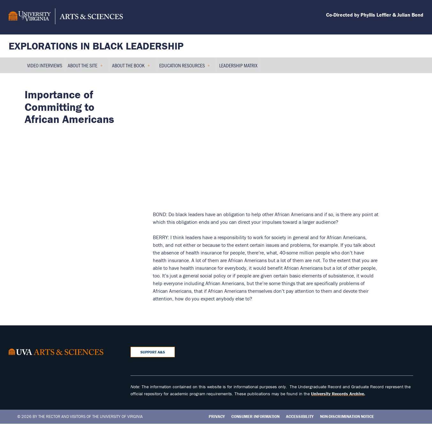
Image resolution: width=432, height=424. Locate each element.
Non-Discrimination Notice (347, 416)
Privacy (217, 416)
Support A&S (152, 352)
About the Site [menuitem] (85, 67)
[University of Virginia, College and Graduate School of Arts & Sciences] (66, 17)
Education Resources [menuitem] (185, 67)
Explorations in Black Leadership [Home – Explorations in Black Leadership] (96, 46)
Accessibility (300, 416)
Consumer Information (255, 416)
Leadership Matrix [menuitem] (238, 65)
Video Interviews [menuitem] (44, 65)
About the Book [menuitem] (131, 67)
